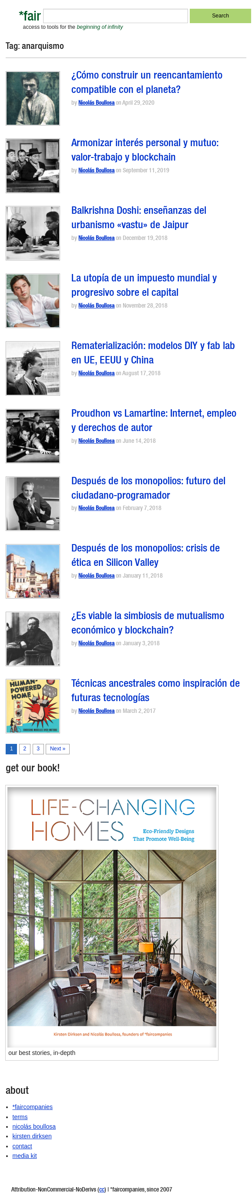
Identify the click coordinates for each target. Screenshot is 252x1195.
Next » (57, 749)
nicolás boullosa (34, 1126)
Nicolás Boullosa (96, 103)
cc (101, 1190)
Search (220, 16)
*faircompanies (33, 1106)
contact (22, 1146)
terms (20, 1116)
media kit (25, 1155)
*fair (30, 17)
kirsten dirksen (32, 1136)
